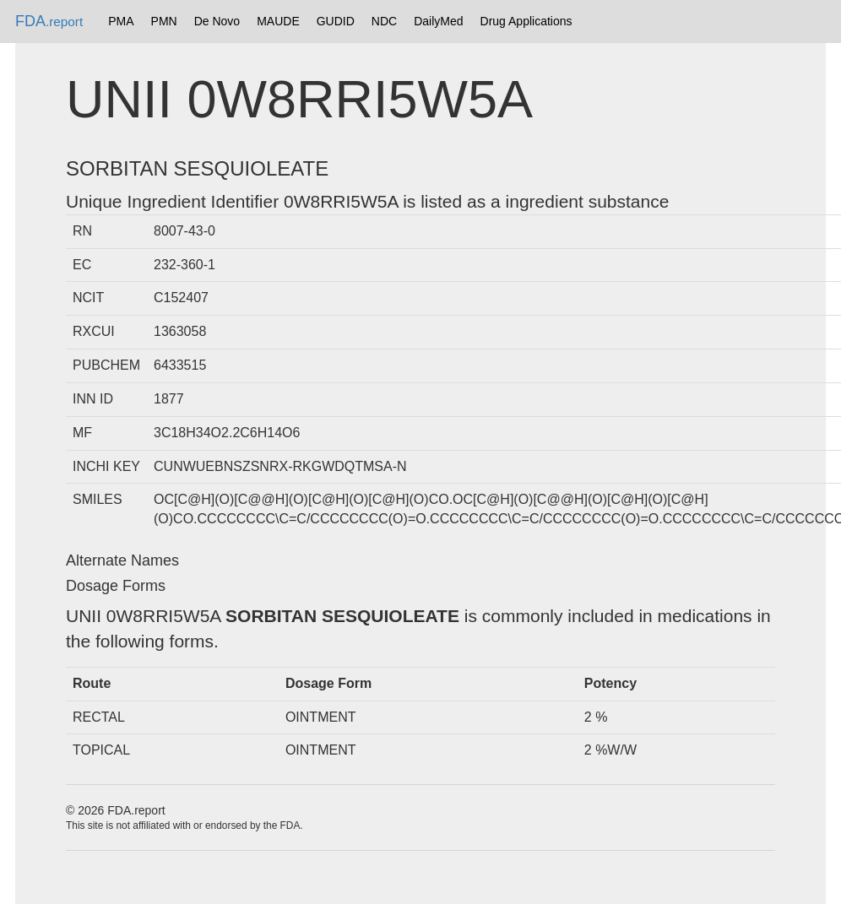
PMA (120, 21)
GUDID (336, 21)
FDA (49, 21)
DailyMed (438, 21)
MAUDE (278, 21)
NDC (384, 21)
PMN (164, 21)
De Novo (217, 21)
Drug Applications (526, 21)
